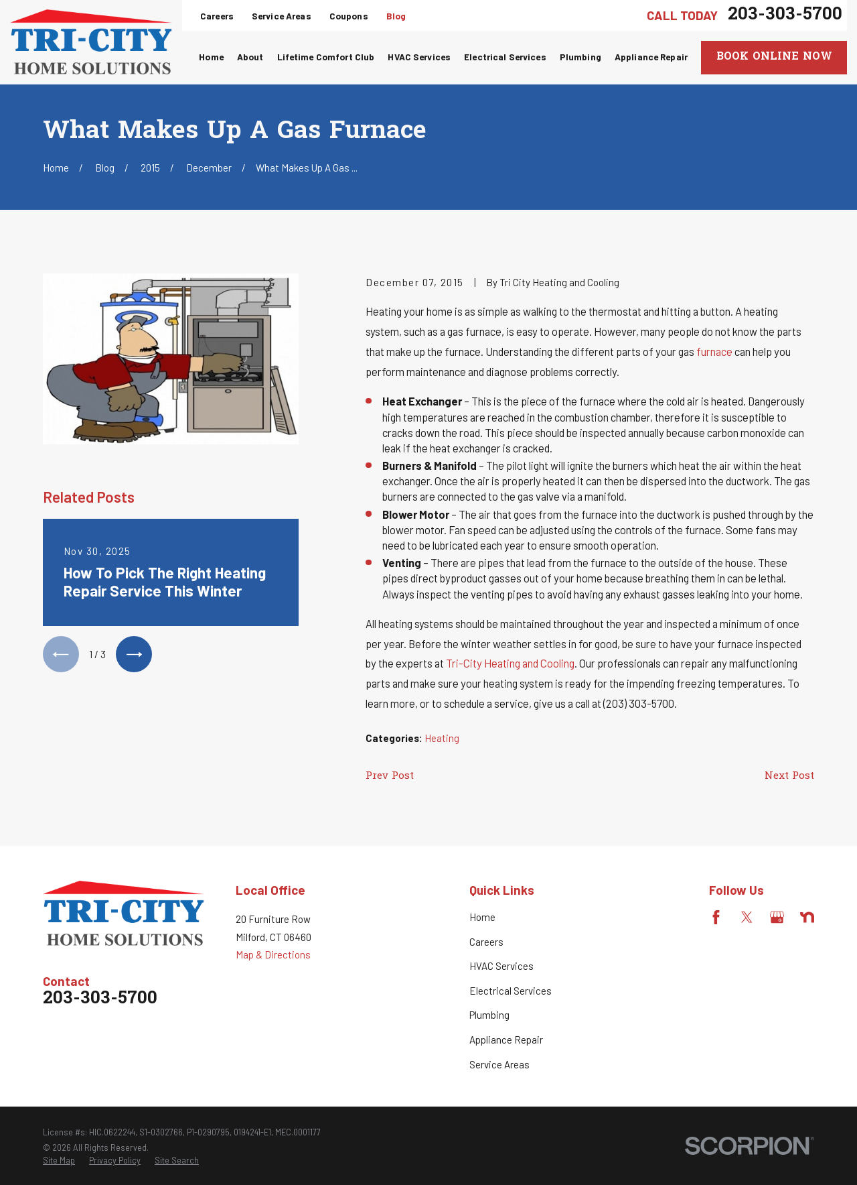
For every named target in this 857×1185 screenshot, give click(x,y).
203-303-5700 (785, 15)
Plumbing (489, 1015)
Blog (396, 15)
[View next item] (134, 654)
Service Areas (281, 15)
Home (482, 917)
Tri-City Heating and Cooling (510, 663)
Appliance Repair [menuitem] (651, 56)
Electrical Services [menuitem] (505, 56)
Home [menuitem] (211, 56)
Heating (441, 738)
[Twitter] (747, 917)
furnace (714, 351)
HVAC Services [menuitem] (419, 56)
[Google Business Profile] (777, 917)
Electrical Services (510, 991)
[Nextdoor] (807, 917)
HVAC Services (501, 966)
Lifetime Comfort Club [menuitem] (326, 56)
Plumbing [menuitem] (580, 56)
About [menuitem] (250, 56)
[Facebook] (716, 917)
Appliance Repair (506, 1040)
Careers (217, 15)
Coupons (348, 15)
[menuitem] (59, 1161)
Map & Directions (273, 954)
